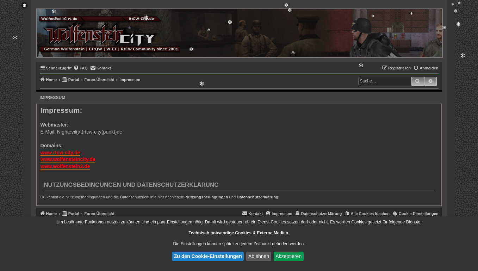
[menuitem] (80, 68)
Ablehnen (258, 256)
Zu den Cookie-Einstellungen (208, 256)
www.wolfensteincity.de (68, 159)
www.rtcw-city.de (60, 152)
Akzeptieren (288, 256)
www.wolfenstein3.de (65, 166)
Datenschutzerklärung (257, 197)
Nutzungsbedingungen (206, 197)
